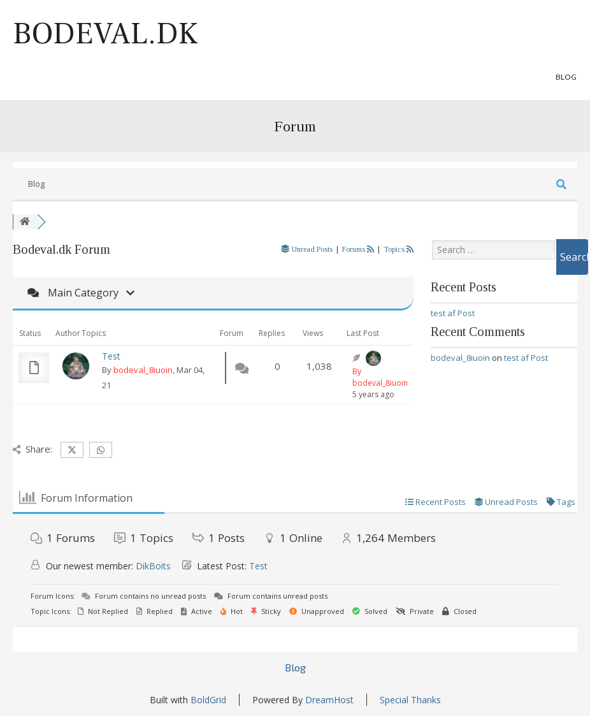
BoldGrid (208, 700)
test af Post (453, 313)
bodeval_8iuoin (143, 370)
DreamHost (329, 700)
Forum (295, 126)
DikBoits (153, 566)
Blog (566, 77)
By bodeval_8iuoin (380, 377)
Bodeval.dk (105, 34)
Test (111, 356)
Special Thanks (410, 700)
